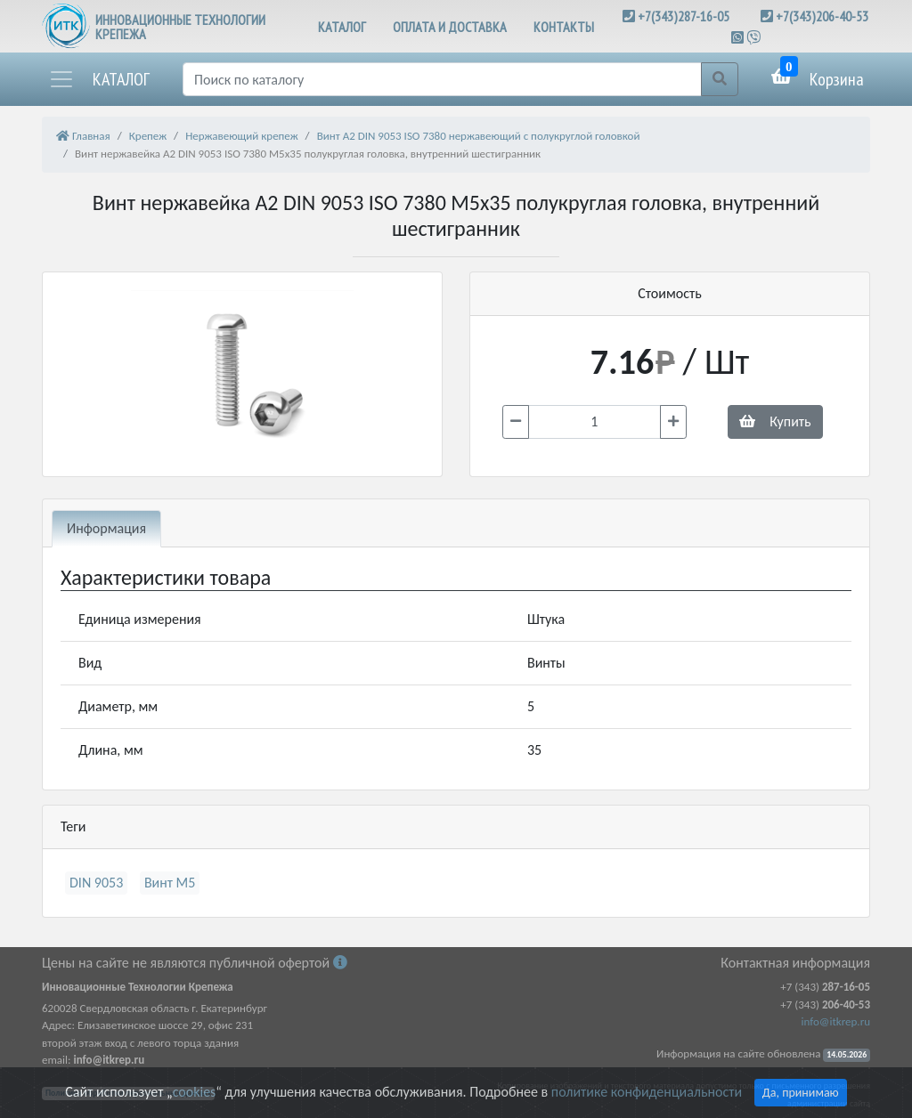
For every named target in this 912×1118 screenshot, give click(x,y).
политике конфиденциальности (646, 1091)
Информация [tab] (106, 528)
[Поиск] (442, 79)
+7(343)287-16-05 (683, 16)
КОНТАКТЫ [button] (563, 27)
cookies (194, 1091)
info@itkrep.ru (836, 1021)
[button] (99, 79)
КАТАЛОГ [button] (342, 27)
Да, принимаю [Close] (800, 1092)
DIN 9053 (96, 882)
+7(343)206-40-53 (822, 16)
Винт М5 (170, 882)
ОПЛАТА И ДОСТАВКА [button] (450, 27)
